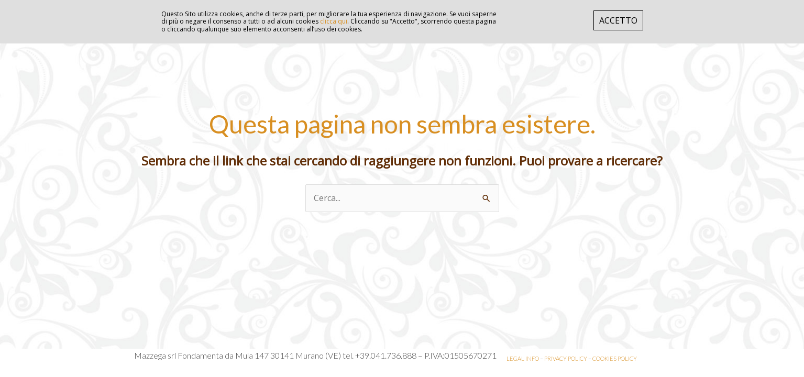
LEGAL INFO (522, 358)
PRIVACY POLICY (565, 358)
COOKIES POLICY (614, 358)
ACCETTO (618, 20)
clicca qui (333, 21)
